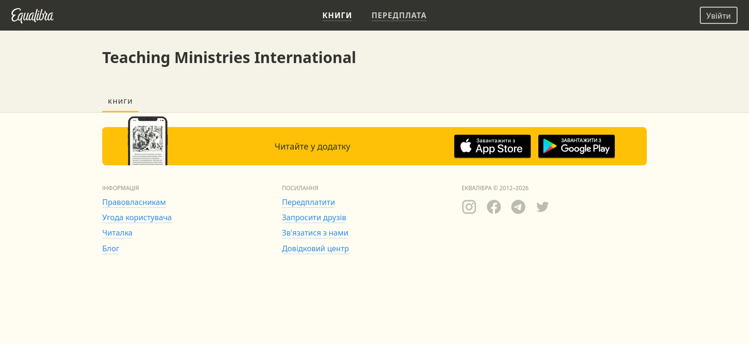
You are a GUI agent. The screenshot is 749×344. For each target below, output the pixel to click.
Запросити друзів (314, 217)
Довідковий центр (315, 248)
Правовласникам (134, 202)
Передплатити (308, 202)
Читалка (117, 232)
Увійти (718, 16)
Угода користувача (137, 217)
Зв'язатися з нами (315, 232)
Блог (110, 248)
